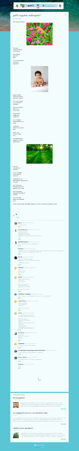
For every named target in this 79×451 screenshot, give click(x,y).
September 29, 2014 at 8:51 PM (29, 267)
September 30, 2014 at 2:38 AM (32, 300)
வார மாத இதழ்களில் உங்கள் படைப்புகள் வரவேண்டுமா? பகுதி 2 (30, 413)
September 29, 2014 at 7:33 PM (34, 241)
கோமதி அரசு (21, 332)
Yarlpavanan (20, 267)
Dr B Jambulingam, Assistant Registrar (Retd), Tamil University (31, 350)
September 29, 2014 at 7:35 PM (29, 248)
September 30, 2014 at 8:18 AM (30, 332)
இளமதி (20, 257)
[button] (65, 15)
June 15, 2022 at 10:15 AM (29, 364)
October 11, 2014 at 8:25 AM (32, 357)
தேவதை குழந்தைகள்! (19, 398)
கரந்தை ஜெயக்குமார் (23, 229)
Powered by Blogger (39, 445)
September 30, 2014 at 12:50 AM (37, 294)
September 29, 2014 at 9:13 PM (28, 277)
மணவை (20, 313)
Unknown (20, 277)
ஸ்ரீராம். (20, 222)
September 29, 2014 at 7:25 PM (34, 229)
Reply (19, 227)
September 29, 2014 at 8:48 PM (28, 256)
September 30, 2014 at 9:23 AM (30, 343)
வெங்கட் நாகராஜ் (22, 357)
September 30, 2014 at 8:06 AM (28, 313)
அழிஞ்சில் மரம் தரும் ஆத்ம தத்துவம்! (23, 428)
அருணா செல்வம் (22, 301)
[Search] (68, 4)
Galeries (42, 447)
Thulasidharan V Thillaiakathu (24, 294)
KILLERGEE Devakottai (23, 242)
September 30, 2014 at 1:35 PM (51, 350)
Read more (63, 409)
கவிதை (18, 217)
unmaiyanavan (21, 343)
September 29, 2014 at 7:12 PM (27, 222)
